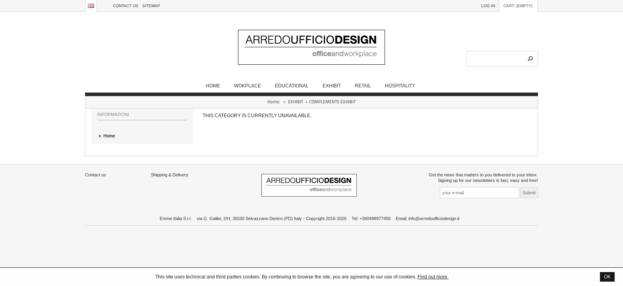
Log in (488, 5)
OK (607, 277)
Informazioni (113, 114)
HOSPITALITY (400, 86)
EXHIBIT (332, 86)
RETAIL (363, 86)
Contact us (125, 5)
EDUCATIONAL (292, 86)
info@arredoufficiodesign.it (433, 218)
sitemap (151, 5)
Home (213, 86)
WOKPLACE (247, 86)
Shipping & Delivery (169, 175)
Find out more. (433, 277)
